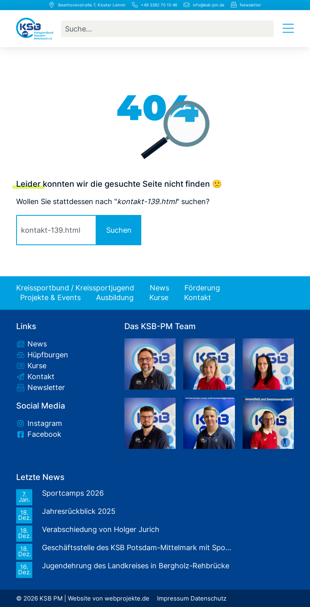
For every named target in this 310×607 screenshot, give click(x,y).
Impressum (173, 598)
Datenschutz (208, 598)
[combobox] (167, 29)
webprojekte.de (127, 598)
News (159, 288)
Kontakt (197, 298)
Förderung (202, 288)
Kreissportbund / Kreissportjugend (75, 288)
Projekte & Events (50, 298)
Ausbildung (115, 298)
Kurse (158, 298)
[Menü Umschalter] (288, 28)
